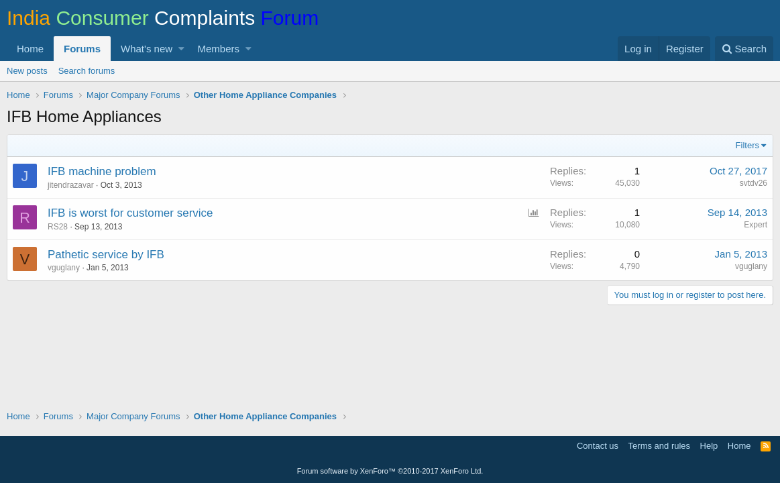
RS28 (58, 226)
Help (709, 446)
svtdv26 (753, 183)
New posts (27, 71)
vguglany (64, 267)
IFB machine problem (102, 171)
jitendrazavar (71, 185)
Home (30, 48)
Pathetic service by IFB (106, 254)
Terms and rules (659, 446)
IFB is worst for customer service (130, 213)
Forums (82, 48)
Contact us (597, 446)
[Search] (744, 48)
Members (219, 48)
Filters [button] (747, 145)
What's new (146, 48)
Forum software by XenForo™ (390, 471)
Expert (755, 224)
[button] (181, 48)
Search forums (86, 71)
